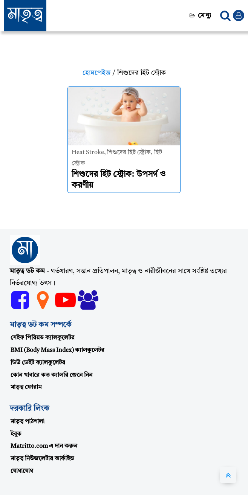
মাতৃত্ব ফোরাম (26, 387)
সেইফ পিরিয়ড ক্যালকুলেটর (43, 338)
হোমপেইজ (97, 72)
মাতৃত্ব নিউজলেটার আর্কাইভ (42, 459)
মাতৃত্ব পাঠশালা (27, 422)
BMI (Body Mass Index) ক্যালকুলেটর (57, 350)
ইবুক (16, 434)
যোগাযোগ (22, 471)
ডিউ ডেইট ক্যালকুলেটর (38, 363)
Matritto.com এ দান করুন (44, 446)
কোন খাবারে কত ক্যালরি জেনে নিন (51, 375)
